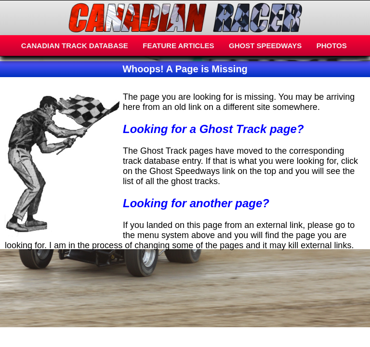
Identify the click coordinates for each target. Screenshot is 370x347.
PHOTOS (332, 45)
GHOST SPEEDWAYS (265, 45)
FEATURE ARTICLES (178, 45)
